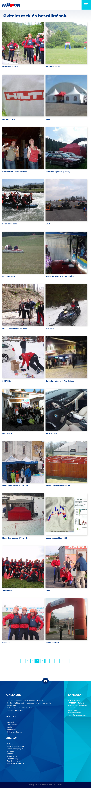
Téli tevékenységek (15, 749)
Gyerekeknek (12, 756)
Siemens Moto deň (15, 710)
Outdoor (10, 751)
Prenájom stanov (14, 761)
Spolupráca (11, 729)
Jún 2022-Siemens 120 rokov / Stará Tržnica (25, 700)
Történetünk (12, 725)
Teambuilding (12, 758)
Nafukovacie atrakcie (15, 763)
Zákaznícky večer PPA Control (19, 708)
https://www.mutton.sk (77, 715)
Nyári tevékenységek (16, 746)
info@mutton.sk (74, 713)
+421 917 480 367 (75, 705)
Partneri (10, 722)
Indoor (10, 754)
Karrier (9, 727)
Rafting (10, 744)
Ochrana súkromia (14, 732)
